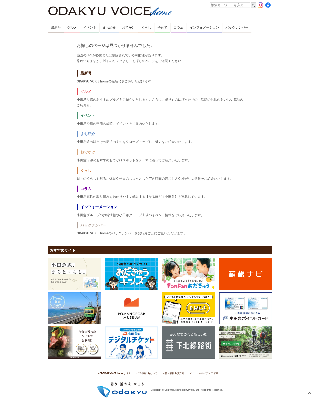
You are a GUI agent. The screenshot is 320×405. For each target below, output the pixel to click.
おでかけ (128, 27)
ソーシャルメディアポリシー (207, 373)
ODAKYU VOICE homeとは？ (114, 373)
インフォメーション (204, 27)
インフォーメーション (98, 207)
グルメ (72, 27)
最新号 (56, 27)
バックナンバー (237, 27)
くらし (146, 27)
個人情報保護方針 (174, 373)
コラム (178, 27)
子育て (162, 27)
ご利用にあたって (147, 373)
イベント (89, 27)
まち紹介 (109, 27)
